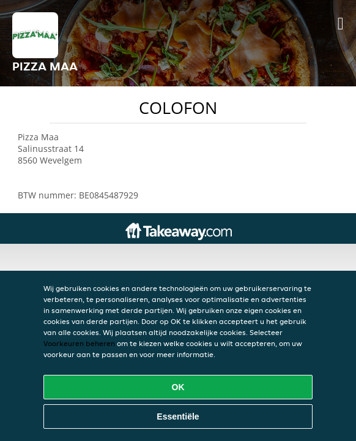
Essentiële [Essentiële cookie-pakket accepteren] (178, 416)
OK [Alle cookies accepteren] (178, 387)
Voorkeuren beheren (79, 343)
